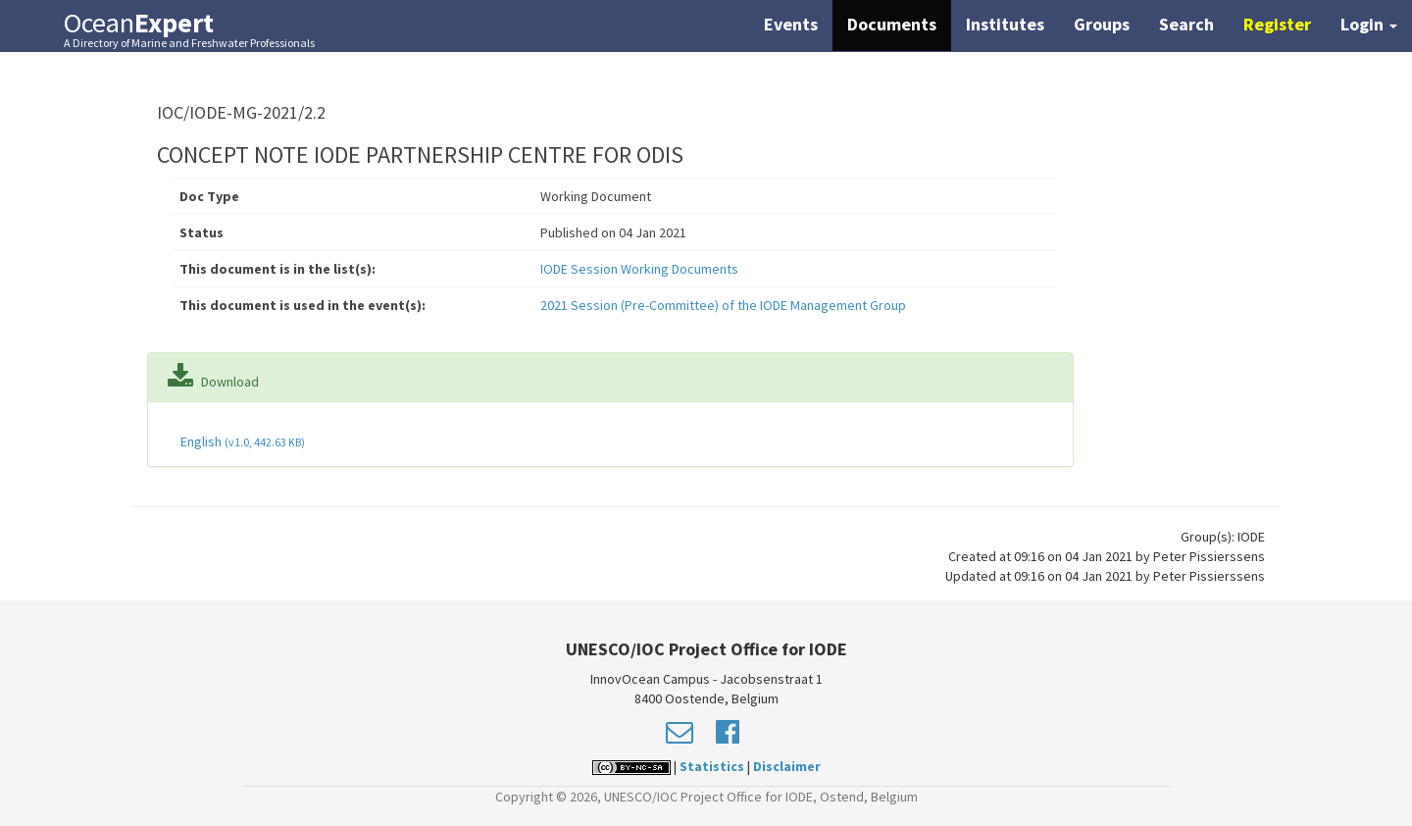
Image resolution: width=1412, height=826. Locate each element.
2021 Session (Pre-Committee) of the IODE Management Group (723, 305)
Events (791, 24)
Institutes (1005, 24)
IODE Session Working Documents (639, 269)
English (241, 441)
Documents (891, 24)
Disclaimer (787, 766)
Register (1277, 24)
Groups (1102, 24)
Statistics (712, 766)
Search (1186, 24)
